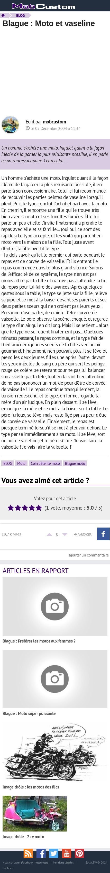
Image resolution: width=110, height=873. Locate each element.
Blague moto (75, 463)
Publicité (8, 867)
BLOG (20, 15)
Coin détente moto (45, 463)
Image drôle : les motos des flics (31, 787)
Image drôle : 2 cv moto (23, 836)
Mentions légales (63, 862)
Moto (21, 463)
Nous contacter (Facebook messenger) (25, 862)
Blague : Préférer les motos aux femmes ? (39, 641)
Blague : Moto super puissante (29, 713)
